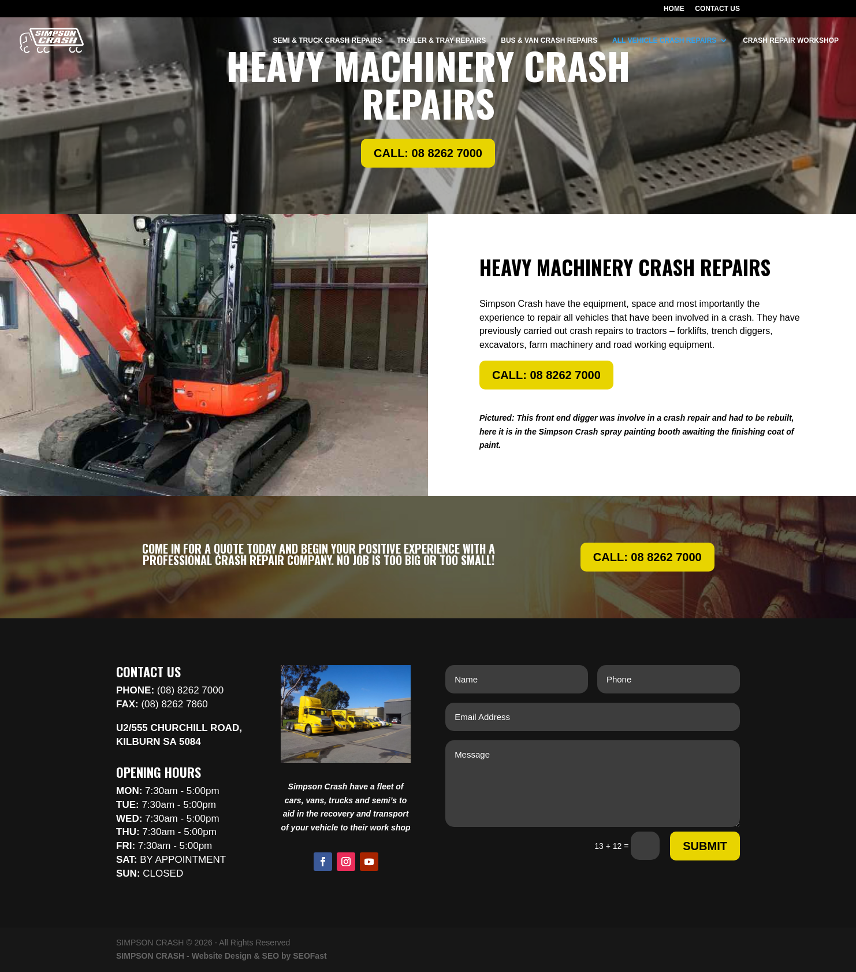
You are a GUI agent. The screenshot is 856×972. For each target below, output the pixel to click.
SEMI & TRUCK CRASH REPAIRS (327, 40)
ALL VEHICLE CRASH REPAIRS (664, 40)
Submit (705, 846)
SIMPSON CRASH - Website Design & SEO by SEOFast (221, 955)
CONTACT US (717, 9)
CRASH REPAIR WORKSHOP (791, 40)
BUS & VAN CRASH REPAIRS (549, 40)
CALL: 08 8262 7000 (428, 153)
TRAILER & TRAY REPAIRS (441, 40)
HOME (674, 9)
